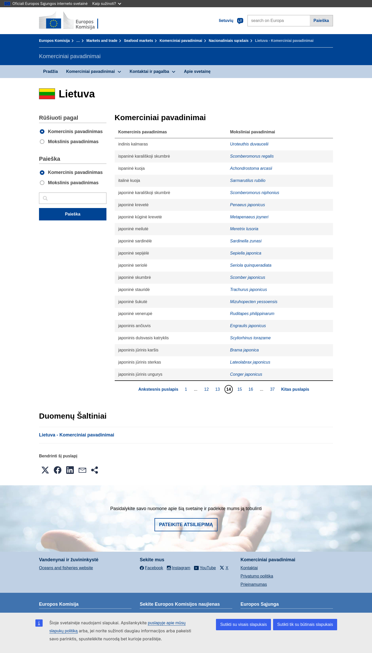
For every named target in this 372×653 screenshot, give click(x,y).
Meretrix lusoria (244, 229)
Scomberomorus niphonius (254, 192)
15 (240, 389)
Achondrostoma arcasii (251, 168)
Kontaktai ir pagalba (149, 71)
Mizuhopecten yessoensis (253, 301)
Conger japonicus (246, 374)
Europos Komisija (54, 41)
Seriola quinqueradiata (251, 265)
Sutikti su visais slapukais (243, 624)
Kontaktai (249, 568)
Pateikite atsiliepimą (186, 524)
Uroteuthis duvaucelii (249, 144)
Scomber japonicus (247, 277)
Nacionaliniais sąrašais (229, 41)
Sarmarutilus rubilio (248, 180)
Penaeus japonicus (247, 205)
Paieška (321, 20)
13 (218, 389)
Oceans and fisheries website (66, 568)
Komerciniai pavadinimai (181, 41)
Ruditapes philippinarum (252, 313)
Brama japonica (244, 350)
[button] (45, 470)
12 (207, 389)
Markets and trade (102, 41)
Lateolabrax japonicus (250, 362)
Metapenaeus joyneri (249, 217)
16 (251, 389)
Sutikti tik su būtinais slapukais (305, 624)
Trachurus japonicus (248, 289)
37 (273, 389)
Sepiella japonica (245, 253)
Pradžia (50, 71)
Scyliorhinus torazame (250, 338)
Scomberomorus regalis (252, 156)
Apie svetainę (197, 71)
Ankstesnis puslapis (158, 389)
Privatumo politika (257, 576)
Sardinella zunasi (246, 241)
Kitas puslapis (295, 389)
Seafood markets (138, 41)
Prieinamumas (254, 584)
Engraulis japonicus (248, 326)
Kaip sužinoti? (106, 3)
